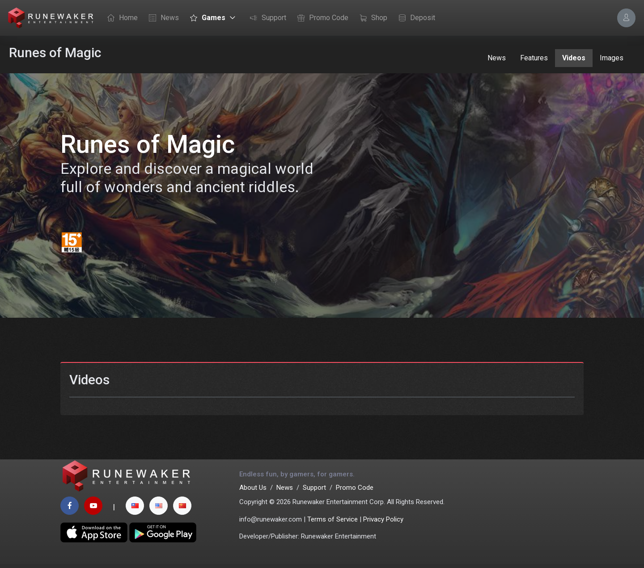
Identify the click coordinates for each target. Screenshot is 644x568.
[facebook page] (69, 510)
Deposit (414, 18)
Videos (573, 58)
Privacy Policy (383, 523)
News (161, 18)
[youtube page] (93, 510)
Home (120, 18)
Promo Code (320, 18)
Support (266, 18)
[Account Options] (626, 17)
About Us (253, 492)
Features (534, 58)
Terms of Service (332, 523)
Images (611, 58)
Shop (371, 18)
